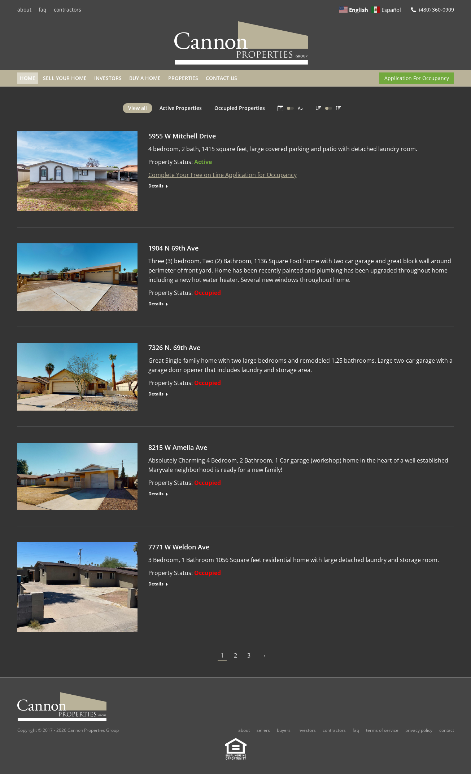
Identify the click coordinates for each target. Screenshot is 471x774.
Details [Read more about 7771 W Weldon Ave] (155, 584)
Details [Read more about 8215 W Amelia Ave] (155, 494)
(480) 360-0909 (436, 9)
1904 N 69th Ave (173, 248)
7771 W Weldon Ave (178, 547)
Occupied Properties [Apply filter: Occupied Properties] (239, 108)
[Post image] (77, 171)
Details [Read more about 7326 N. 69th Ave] (155, 394)
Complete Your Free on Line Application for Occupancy (222, 175)
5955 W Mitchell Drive (182, 136)
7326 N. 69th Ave (174, 347)
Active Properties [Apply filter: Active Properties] (181, 108)
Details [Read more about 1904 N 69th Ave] (155, 304)
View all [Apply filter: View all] (137, 108)
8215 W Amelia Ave (177, 447)
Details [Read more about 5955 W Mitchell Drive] (155, 186)
